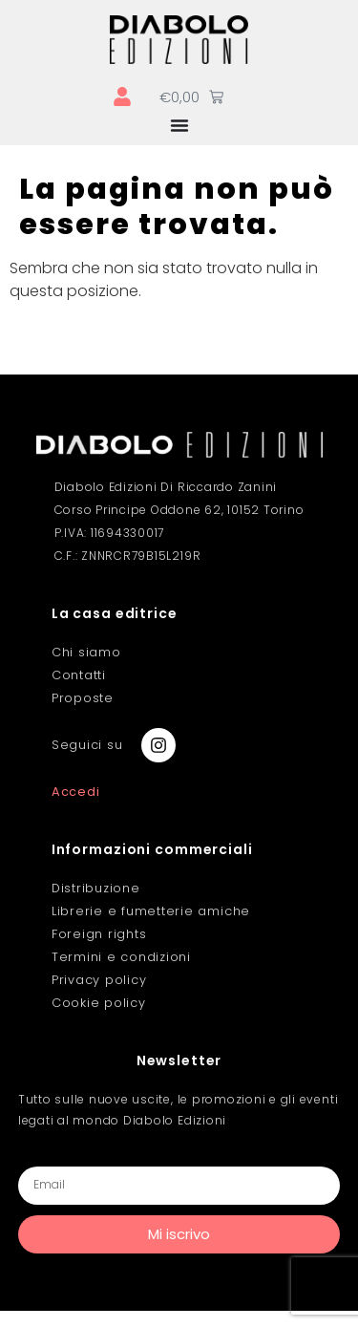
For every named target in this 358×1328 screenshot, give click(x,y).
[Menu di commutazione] (179, 125)
